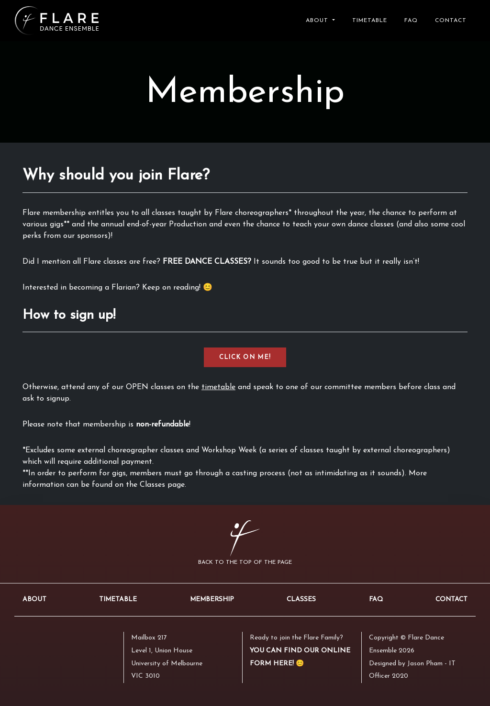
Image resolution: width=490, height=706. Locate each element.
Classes (301, 599)
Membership (212, 599)
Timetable (369, 20)
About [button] (318, 20)
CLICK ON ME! (245, 357)
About (34, 599)
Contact (451, 20)
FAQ (411, 20)
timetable (218, 387)
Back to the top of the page (245, 562)
